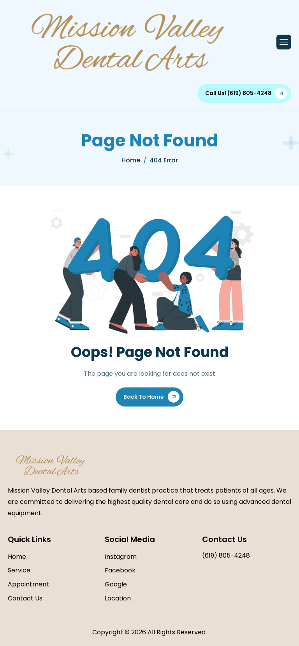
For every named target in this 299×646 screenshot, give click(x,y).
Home (17, 556)
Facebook (120, 570)
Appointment (28, 584)
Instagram (121, 556)
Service (19, 570)
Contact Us (25, 598)
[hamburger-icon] (283, 42)
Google (116, 584)
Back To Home (143, 397)
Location (118, 598)
